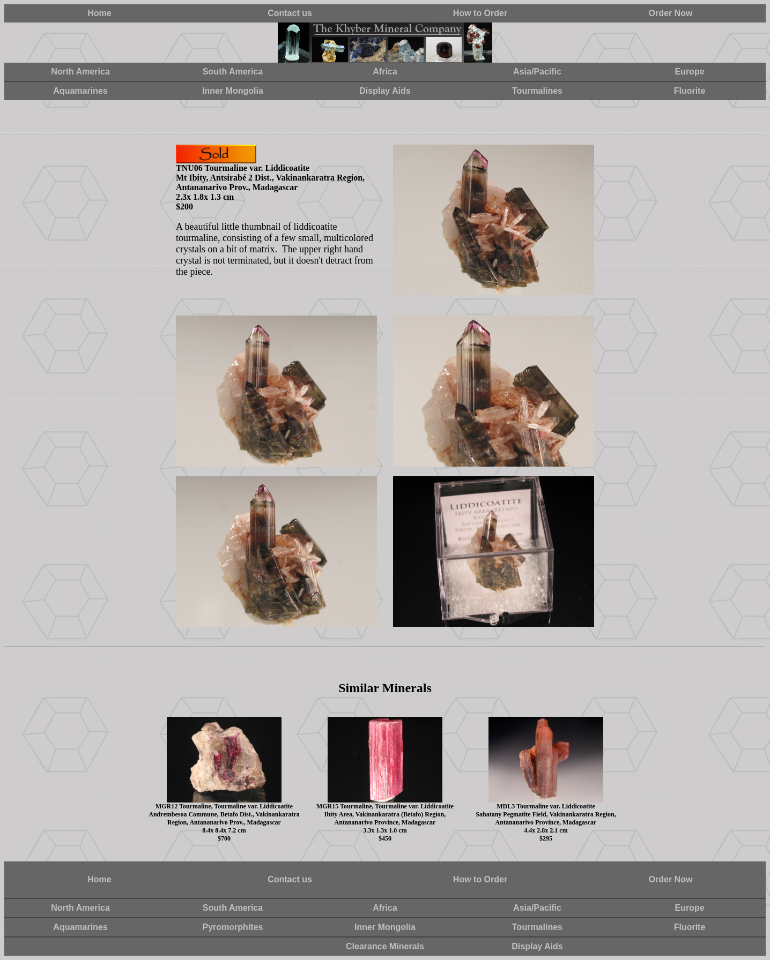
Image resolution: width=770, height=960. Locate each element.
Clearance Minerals (385, 946)
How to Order (480, 13)
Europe (689, 71)
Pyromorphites (233, 927)
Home (99, 13)
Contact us (290, 13)
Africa (385, 71)
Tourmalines (537, 90)
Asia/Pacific (537, 71)
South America (233, 71)
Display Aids (384, 90)
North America (80, 71)
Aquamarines (80, 90)
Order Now (671, 13)
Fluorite (690, 90)
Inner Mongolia (232, 90)
